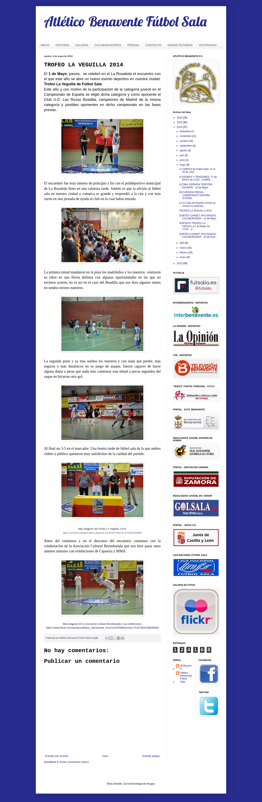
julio (182, 155)
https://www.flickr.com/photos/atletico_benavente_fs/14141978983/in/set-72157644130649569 (102, 627)
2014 (180, 127)
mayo (183, 164)
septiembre (186, 145)
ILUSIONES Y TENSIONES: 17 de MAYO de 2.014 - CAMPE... (198, 178)
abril (182, 242)
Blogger (150, 783)
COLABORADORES (107, 45)
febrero (184, 252)
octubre (184, 141)
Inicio (105, 756)
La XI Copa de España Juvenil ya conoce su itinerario (197, 204)
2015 (180, 122)
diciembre (185, 131)
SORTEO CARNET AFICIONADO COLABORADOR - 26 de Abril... (198, 235)
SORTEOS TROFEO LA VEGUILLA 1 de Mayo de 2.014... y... (194, 226)
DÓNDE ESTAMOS (180, 45)
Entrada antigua (151, 756)
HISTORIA (62, 45)
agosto (184, 150)
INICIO (45, 45)
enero (183, 257)
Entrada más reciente (56, 756)
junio (183, 160)
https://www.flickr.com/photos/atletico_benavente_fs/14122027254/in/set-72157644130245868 (102, 533)
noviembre (186, 136)
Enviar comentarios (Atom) (74, 762)
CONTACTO (153, 45)
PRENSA (133, 45)
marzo (183, 247)
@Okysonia (186, 667)
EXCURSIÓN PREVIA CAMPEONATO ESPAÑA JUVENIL (194, 195)
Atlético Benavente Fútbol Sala (125, 21)
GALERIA (81, 45)
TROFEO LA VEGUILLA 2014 (195, 210)
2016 (180, 117)
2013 (180, 263)
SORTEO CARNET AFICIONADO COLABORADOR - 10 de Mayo (197, 217)
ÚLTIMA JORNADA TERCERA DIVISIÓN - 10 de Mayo (195, 186)
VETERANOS (208, 45)
